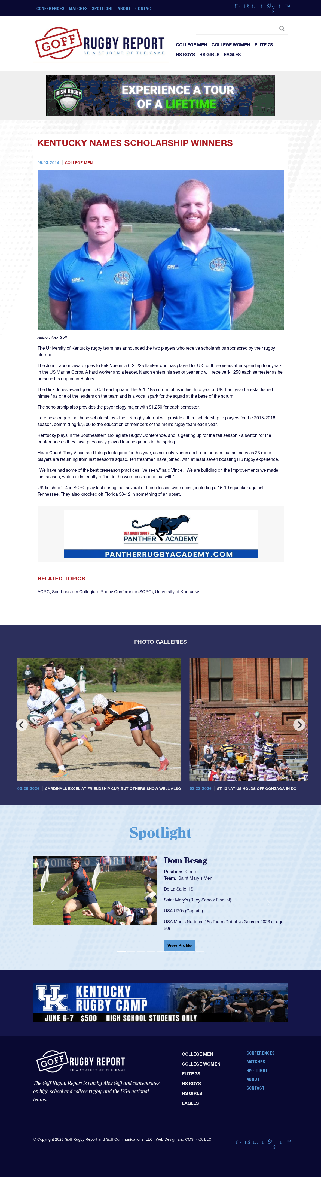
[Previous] (22, 725)
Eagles (232, 54)
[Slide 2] (131, 952)
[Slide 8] (190, 952)
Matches (78, 8)
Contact (144, 8)
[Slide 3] (141, 952)
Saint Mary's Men (195, 878)
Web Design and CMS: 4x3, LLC (183, 1139)
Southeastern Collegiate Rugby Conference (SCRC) (102, 591)
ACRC (44, 591)
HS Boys (185, 54)
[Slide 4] (151, 952)
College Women (231, 44)
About (124, 8)
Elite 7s (264, 44)
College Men (191, 44)
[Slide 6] (170, 952)
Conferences (50, 8)
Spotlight (103, 8)
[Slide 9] (200, 952)
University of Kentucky (177, 591)
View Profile (179, 945)
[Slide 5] (161, 952)
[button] (52, 903)
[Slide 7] (180, 952)
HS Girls (209, 54)
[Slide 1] (121, 952)
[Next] (299, 725)
